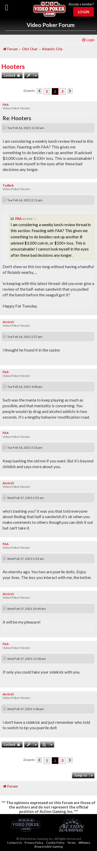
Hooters (13, 66)
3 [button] (63, 91)
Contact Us (14, 842)
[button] (39, 91)
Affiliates (84, 842)
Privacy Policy (34, 842)
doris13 (8, 322)
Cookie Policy (55, 842)
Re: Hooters (17, 118)
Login (83, 12)
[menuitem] (88, 40)
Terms (71, 842)
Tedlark (8, 185)
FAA (6, 104)
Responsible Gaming (48, 846)
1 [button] (47, 91)
